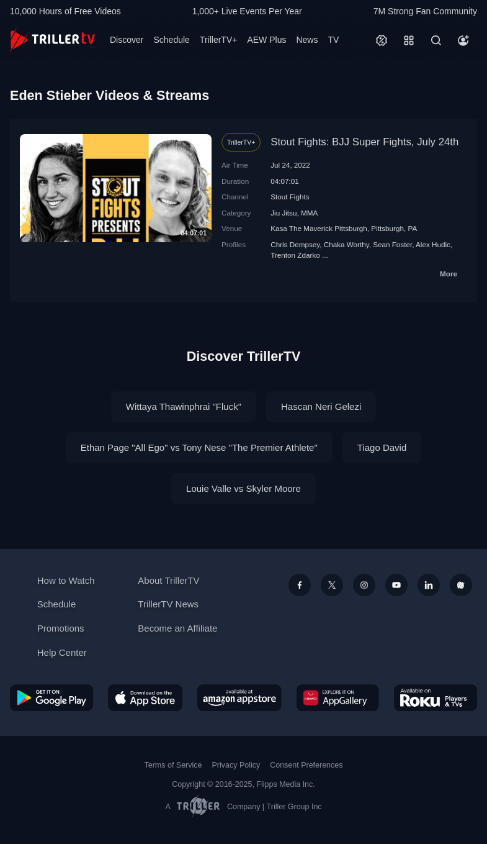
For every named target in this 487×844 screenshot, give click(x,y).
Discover (126, 40)
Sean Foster (392, 244)
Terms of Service (173, 765)
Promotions (60, 628)
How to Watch (66, 580)
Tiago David (381, 447)
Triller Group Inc (294, 806)
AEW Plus (266, 40)
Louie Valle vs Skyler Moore (243, 488)
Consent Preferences (306, 765)
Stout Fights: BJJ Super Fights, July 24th (364, 142)
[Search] (436, 40)
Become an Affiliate (177, 628)
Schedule (171, 40)
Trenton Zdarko (294, 255)
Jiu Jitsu (283, 213)
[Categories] (408, 40)
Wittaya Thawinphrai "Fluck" (183, 406)
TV (333, 40)
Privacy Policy (236, 765)
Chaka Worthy (346, 244)
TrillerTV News (168, 604)
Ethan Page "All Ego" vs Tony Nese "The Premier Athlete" (199, 447)
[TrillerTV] (52, 40)
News (307, 40)
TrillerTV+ (219, 40)
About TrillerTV (168, 580)
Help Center (62, 652)
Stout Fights (289, 197)
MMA (309, 213)
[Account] (463, 40)
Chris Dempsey (294, 244)
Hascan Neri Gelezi (321, 406)
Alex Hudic (433, 244)
